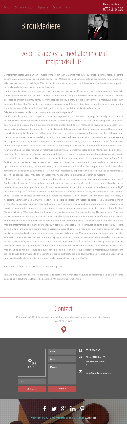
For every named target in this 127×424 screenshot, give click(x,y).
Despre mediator (24, 7)
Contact (70, 7)
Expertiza (43, 7)
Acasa (7, 7)
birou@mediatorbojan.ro (96, 373)
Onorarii (57, 7)
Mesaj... (62, 374)
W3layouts (90, 417)
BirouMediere (41, 26)
